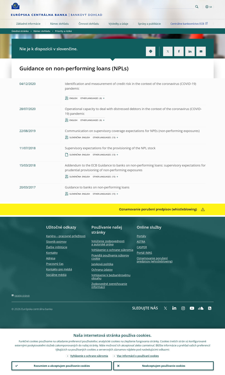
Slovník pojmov (56, 241)
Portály (141, 236)
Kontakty (52, 253)
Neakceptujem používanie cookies (163, 365)
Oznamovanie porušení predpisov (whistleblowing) (154, 259)
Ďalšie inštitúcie (56, 247)
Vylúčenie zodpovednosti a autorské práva (108, 242)
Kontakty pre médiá (59, 269)
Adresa (50, 258)
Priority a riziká (63, 31)
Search (196, 6)
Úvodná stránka (20, 31)
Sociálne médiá (56, 275)
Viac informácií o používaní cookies (138, 355)
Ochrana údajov (102, 269)
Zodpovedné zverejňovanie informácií (109, 285)
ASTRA (141, 241)
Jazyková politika (102, 264)
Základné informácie (28, 23)
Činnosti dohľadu (89, 23)
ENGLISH (73, 98)
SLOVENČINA (75, 137)
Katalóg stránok (22, 295)
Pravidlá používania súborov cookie (110, 256)
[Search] (178, 6)
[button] (203, 6)
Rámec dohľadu (59, 23)
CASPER (142, 247)
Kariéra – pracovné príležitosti (66, 236)
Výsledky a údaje (118, 23)
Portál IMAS (144, 253)
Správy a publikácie (149, 23)
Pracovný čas (54, 264)
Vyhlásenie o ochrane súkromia (112, 250)
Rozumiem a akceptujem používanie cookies (62, 365)
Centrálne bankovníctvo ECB (190, 23)
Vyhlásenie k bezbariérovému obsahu (110, 276)
